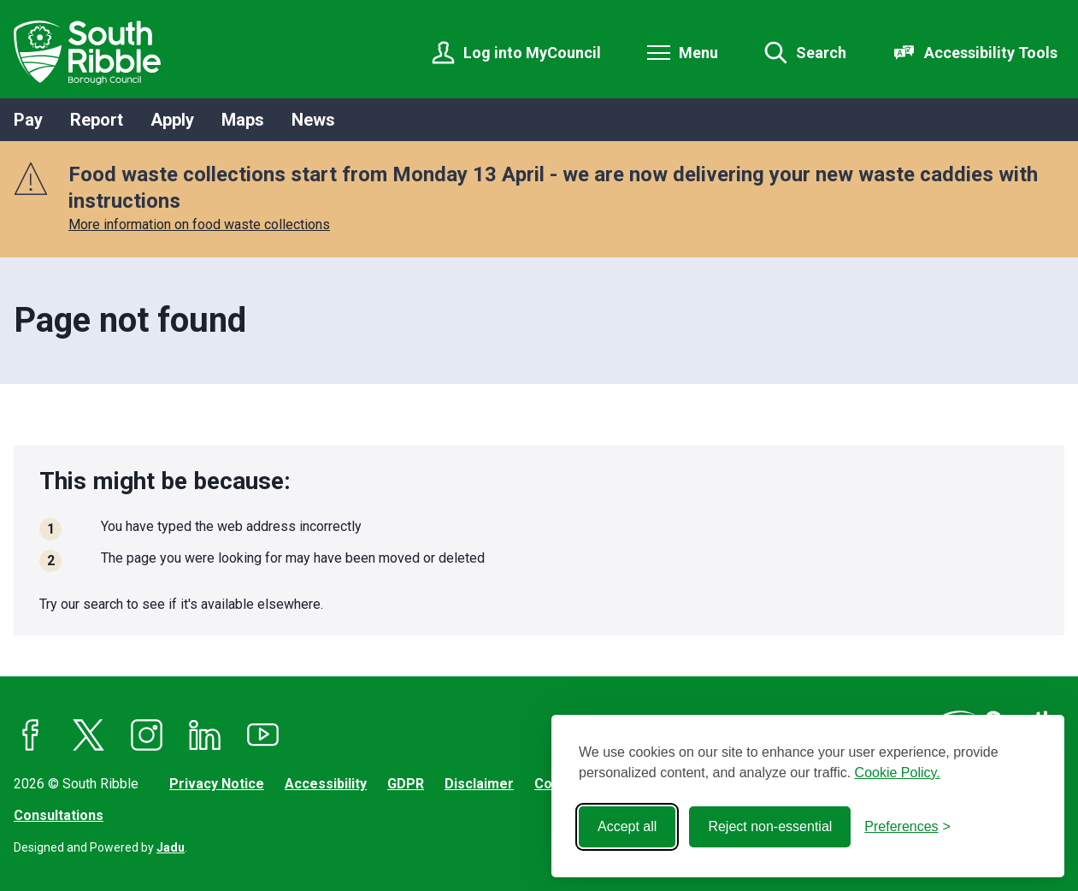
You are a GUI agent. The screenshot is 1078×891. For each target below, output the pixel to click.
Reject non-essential (770, 826)
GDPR (405, 784)
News (313, 119)
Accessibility (326, 784)
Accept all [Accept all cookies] (627, 826)
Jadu (170, 847)
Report (96, 119)
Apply (172, 119)
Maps (242, 119)
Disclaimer (479, 784)
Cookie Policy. (897, 772)
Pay (28, 119)
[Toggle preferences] (907, 827)
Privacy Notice (216, 784)
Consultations (58, 815)
